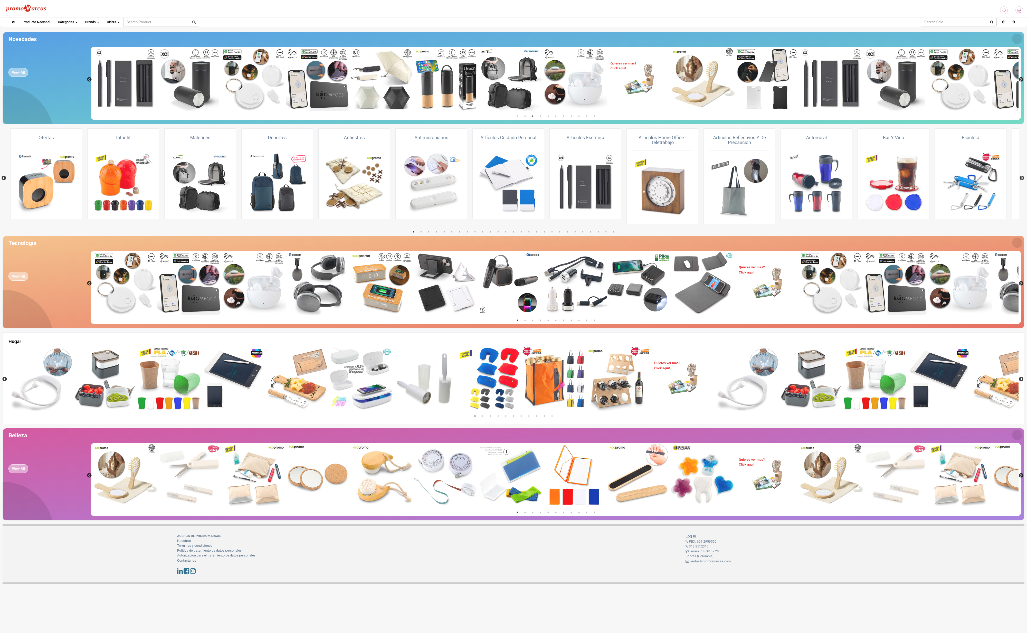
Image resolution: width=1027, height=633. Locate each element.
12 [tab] (498, 231)
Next (1021, 79)
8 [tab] (571, 116)
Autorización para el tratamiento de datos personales (216, 555)
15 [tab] (521, 231)
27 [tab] (613, 231)
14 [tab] (513, 231)
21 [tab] (567, 231)
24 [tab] (590, 231)
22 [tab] (575, 231)
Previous (89, 79)
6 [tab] (555, 116)
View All (18, 72)
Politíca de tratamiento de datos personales (209, 550)
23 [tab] (582, 231)
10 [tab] (586, 116)
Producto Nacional (36, 22)
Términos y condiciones (194, 545)
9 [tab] (579, 116)
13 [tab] (505, 231)
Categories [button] (68, 22)
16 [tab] (528, 231)
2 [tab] (525, 116)
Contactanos (186, 560)
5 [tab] (548, 116)
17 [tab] (536, 231)
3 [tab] (532, 116)
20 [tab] (559, 231)
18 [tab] (544, 231)
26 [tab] (605, 231)
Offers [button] (113, 22)
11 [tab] (594, 116)
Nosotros (184, 541)
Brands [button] (92, 22)
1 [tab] (517, 116)
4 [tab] (540, 116)
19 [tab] (552, 231)
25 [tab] (598, 231)
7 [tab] (563, 116)
